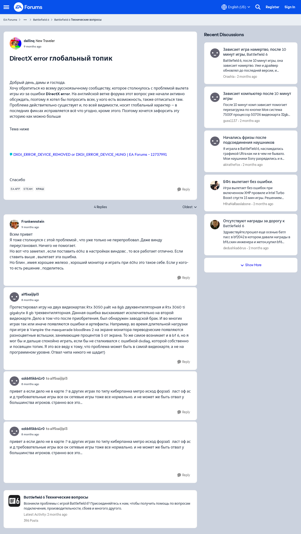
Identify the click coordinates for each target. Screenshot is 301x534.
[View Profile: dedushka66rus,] (215, 224)
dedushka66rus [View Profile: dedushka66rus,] (234, 248)
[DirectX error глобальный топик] (32, 227)
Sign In (290, 7)
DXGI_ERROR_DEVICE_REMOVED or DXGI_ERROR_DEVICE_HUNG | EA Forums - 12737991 (90, 154)
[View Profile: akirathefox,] (215, 141)
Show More (250, 265)
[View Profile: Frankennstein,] (14, 224)
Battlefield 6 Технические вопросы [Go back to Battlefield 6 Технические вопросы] (78, 20)
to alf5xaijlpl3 (56, 378)
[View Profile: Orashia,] (215, 53)
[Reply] (183, 189)
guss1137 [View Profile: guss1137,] (230, 120)
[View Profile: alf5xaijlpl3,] (14, 297)
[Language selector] (235, 7)
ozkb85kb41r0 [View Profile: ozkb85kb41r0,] (33, 378)
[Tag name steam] (28, 188)
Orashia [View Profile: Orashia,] (228, 76)
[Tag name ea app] (15, 188)
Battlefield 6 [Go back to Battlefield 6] (41, 20)
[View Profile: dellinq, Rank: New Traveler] (15, 43)
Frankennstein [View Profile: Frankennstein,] (32, 221)
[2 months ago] (246, 76)
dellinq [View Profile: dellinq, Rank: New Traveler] (29, 41)
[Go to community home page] (28, 7)
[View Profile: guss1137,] (215, 97)
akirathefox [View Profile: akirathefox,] (231, 165)
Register (272, 7)
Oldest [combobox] (189, 207)
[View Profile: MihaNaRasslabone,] (215, 185)
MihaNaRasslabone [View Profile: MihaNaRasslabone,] (237, 204)
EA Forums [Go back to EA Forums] (10, 20)
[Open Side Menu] (6, 7)
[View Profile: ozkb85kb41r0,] (14, 381)
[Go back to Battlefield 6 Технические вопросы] (108, 497)
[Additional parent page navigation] (25, 19)
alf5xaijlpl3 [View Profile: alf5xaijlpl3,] (30, 294)
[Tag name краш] (40, 188)
